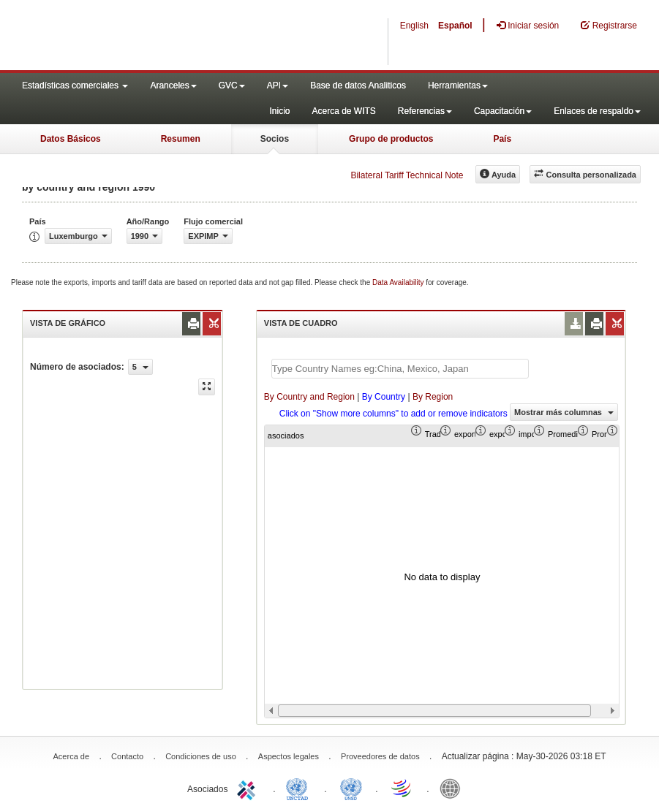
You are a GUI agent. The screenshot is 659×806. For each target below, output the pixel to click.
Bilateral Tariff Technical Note (406, 175)
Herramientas (458, 85)
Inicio (279, 111)
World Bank (453, 787)
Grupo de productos (391, 139)
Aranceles (173, 85)
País (502, 139)
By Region (433, 397)
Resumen (180, 139)
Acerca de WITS (343, 111)
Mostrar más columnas (564, 412)
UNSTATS (351, 787)
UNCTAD (300, 787)
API (277, 85)
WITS (146, 36)
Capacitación (503, 111)
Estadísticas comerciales (75, 85)
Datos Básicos (70, 139)
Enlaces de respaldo (597, 111)
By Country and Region (309, 397)
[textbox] (400, 369)
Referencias (425, 111)
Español (455, 25)
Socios (274, 139)
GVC (232, 85)
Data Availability (399, 282)
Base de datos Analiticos (358, 85)
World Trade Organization (402, 787)
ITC (248, 787)
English (414, 25)
